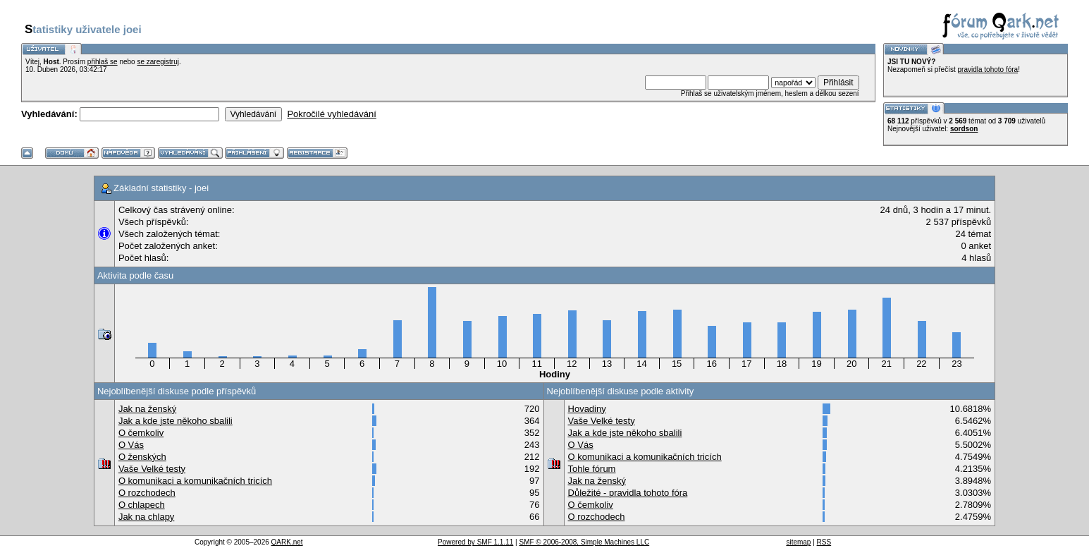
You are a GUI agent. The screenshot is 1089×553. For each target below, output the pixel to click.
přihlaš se (102, 62)
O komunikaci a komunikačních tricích (195, 480)
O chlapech (141, 504)
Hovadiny (587, 408)
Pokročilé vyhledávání (331, 114)
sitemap (798, 542)
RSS (824, 542)
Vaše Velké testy (151, 468)
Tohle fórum (592, 468)
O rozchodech (147, 492)
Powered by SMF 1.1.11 (475, 542)
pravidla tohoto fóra (988, 69)
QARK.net (287, 542)
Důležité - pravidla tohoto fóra (628, 492)
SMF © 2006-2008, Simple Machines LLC (584, 542)
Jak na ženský (147, 408)
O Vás (131, 444)
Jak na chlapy (146, 516)
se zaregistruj (157, 62)
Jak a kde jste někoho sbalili (175, 420)
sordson (964, 129)
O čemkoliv (141, 432)
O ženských (142, 456)
